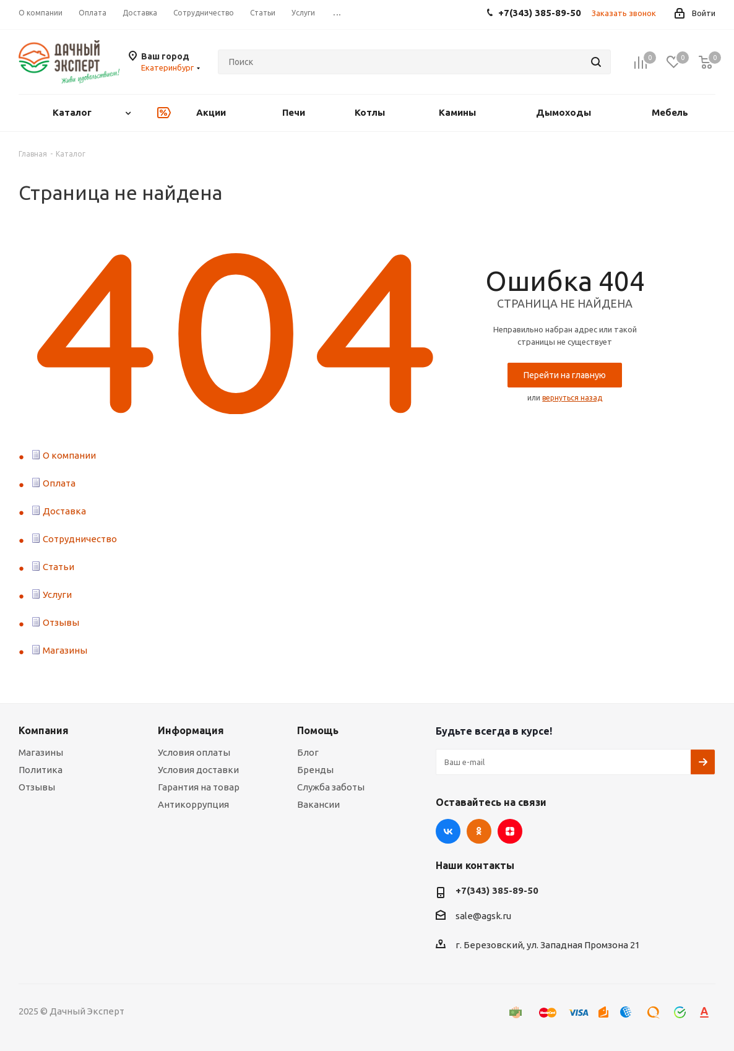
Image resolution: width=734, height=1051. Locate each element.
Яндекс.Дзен (510, 831)
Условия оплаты (194, 752)
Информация (191, 730)
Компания (44, 730)
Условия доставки (198, 769)
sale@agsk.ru (483, 916)
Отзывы (61, 622)
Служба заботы (331, 787)
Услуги (57, 594)
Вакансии (318, 804)
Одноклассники (479, 831)
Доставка (64, 511)
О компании (69, 455)
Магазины (65, 650)
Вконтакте (448, 831)
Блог (308, 752)
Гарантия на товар (199, 787)
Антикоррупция (193, 804)
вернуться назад (572, 398)
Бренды (315, 769)
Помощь (318, 730)
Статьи (58, 566)
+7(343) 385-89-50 (497, 890)
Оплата (59, 483)
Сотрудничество (80, 539)
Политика (41, 769)
